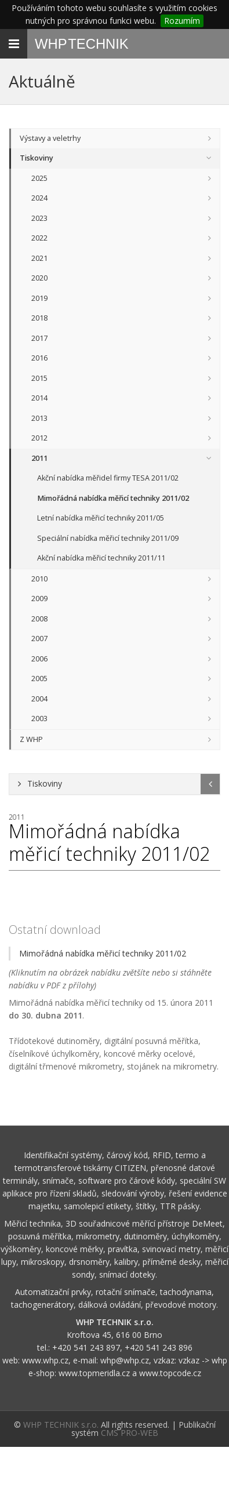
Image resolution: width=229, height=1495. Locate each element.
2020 (39, 278)
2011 (39, 458)
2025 (39, 178)
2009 (39, 598)
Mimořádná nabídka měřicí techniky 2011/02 (113, 498)
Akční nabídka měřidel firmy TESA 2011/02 (108, 478)
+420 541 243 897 (86, 1347)
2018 (39, 318)
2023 (39, 218)
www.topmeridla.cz (94, 1372)
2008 (39, 619)
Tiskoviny (36, 158)
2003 (39, 718)
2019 (39, 298)
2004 (39, 699)
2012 (39, 438)
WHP (82, 44)
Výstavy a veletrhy (50, 138)
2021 (39, 258)
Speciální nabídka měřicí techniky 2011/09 (108, 538)
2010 (39, 579)
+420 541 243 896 (158, 1347)
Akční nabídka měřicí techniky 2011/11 (101, 558)
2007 (39, 638)
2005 (39, 678)
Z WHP (31, 739)
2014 (39, 398)
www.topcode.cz (170, 1372)
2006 (39, 659)
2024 (39, 198)
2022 (39, 238)
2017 (39, 338)
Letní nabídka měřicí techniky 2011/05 (100, 518)
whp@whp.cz (124, 1360)
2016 (39, 358)
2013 (39, 418)
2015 (39, 378)
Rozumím (182, 20)
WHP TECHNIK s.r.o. (61, 1424)
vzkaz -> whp (203, 1360)
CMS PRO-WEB (129, 1432)
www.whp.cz (45, 1360)
